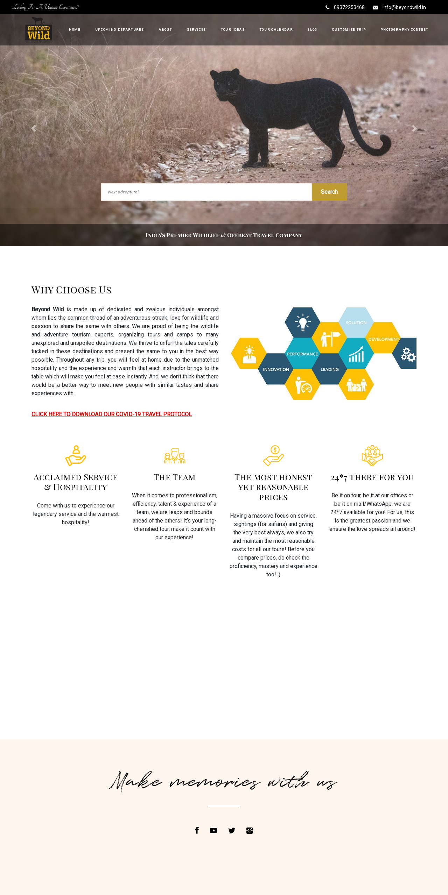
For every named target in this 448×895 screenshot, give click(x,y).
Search (329, 192)
